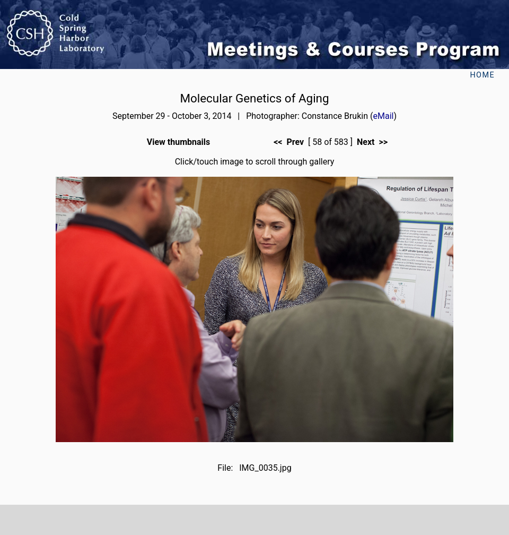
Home (482, 75)
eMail (383, 116)
